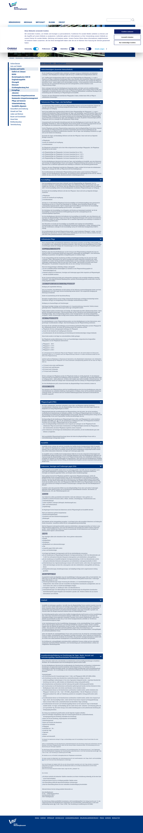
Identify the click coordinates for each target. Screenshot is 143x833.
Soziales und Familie (29, 58)
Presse (102, 818)
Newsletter (116, 818)
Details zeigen (99, 22)
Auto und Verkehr (16, 66)
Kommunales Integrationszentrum (23, 96)
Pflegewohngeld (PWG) (48, 402)
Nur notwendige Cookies (127, 15)
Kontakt (43, 818)
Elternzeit (15, 85)
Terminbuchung (15, 124)
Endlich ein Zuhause (19, 72)
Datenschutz (59, 818)
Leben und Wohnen (16, 114)
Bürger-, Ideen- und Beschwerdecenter (115, 41)
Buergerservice (19, 58)
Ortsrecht (112, 34)
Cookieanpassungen (72, 818)
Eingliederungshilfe (18, 80)
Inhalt (37, 818)
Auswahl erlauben (127, 10)
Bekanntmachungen (115, 31)
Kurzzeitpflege (45, 180)
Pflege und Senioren (19, 101)
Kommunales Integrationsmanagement (25, 98)
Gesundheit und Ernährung (19, 109)
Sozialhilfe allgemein (19, 106)
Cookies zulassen (127, 4)
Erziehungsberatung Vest (20, 87)
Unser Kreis (14, 119)
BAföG (14, 74)
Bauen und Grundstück (17, 117)
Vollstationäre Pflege (48, 239)
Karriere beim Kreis (115, 37)
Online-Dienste (15, 64)
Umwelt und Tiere (16, 111)
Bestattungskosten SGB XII (21, 77)
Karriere (108, 818)
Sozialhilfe (44, 443)
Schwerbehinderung (18, 103)
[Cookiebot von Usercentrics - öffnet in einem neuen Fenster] (12, 22)
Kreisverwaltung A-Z (115, 28)
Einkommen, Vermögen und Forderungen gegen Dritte (58, 466)
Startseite (12, 58)
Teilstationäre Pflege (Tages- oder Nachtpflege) (56, 102)
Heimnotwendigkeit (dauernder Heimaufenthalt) (57, 69)
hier (43, 760)
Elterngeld (15, 82)
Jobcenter (15, 93)
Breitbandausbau (16, 122)
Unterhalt (44, 600)
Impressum (50, 818)
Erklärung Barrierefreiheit (89, 818)
